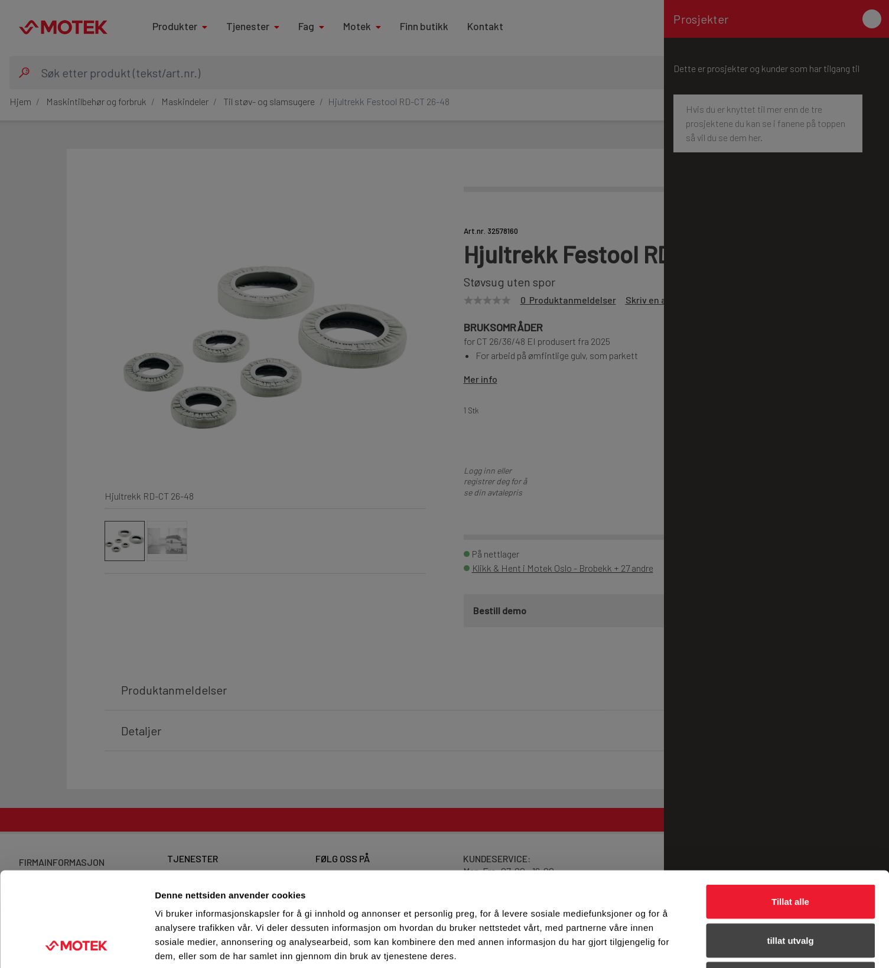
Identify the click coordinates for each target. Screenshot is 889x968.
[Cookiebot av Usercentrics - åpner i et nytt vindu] (76, 945)
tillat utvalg (790, 852)
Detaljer (629, 945)
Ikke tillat (790, 890)
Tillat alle (790, 813)
